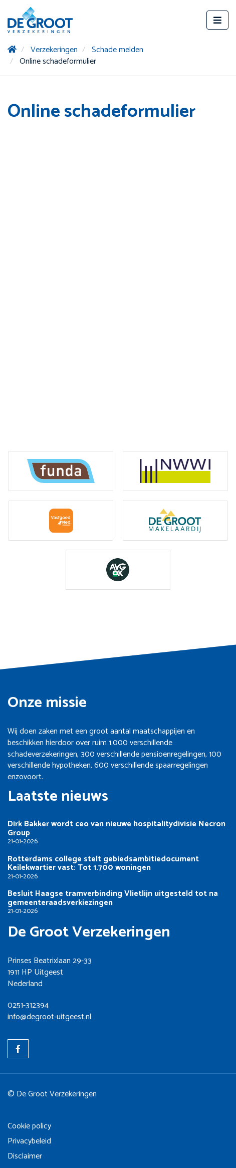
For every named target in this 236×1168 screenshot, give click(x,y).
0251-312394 (28, 1005)
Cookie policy (29, 1126)
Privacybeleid (29, 1141)
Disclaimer (25, 1156)
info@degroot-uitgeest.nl (49, 1017)
